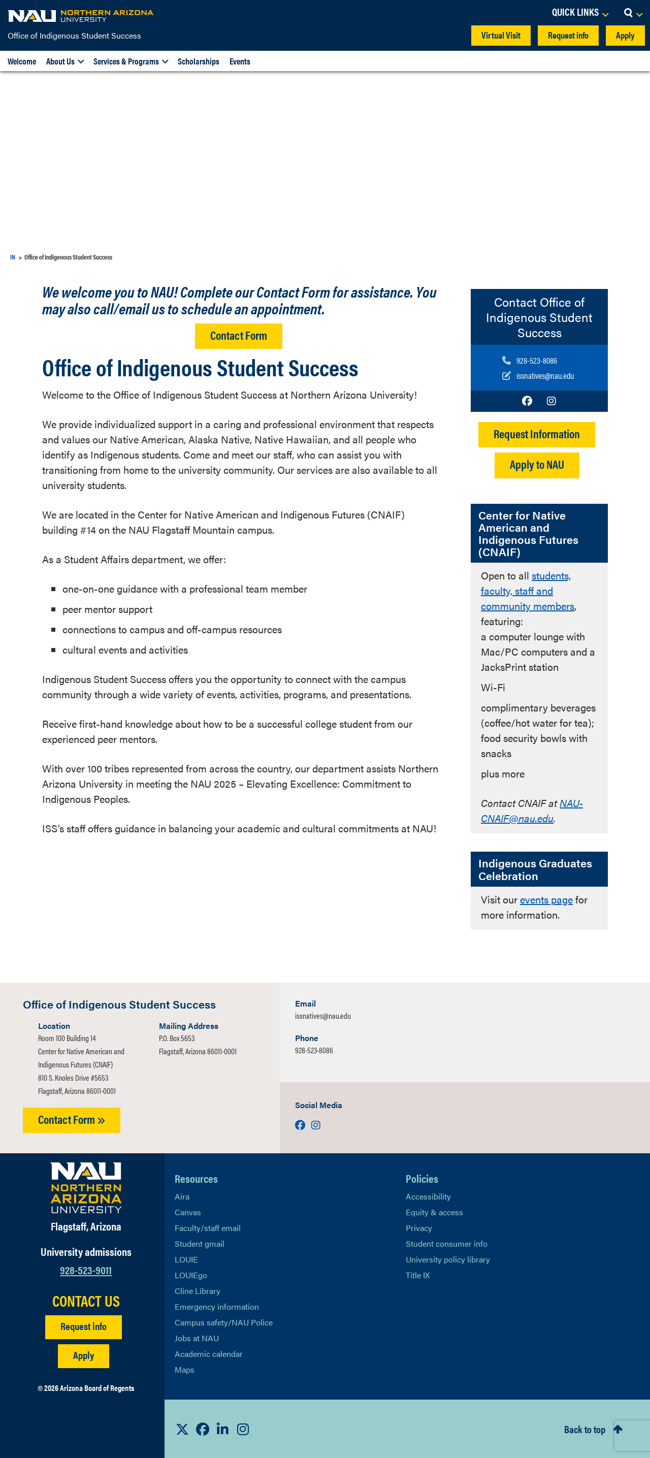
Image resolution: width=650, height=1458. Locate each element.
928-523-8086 (314, 1050)
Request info (568, 34)
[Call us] (538, 360)
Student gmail (199, 1243)
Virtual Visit (501, 34)
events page (546, 899)
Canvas (188, 1212)
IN (12, 257)
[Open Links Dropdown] (580, 12)
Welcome (22, 61)
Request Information (537, 433)
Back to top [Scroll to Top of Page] (584, 1428)
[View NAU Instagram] (243, 1429)
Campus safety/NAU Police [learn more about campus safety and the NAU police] (224, 1322)
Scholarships (198, 61)
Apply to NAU (537, 464)
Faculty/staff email (208, 1228)
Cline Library (197, 1290)
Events (240, 61)
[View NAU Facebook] (202, 1429)
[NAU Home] (81, 15)
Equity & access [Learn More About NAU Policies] (434, 1212)
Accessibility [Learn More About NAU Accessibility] (428, 1196)
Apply (625, 34)
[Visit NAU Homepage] (86, 1187)
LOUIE (186, 1259)
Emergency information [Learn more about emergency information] (217, 1306)
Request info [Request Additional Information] (83, 1325)
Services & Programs (126, 61)
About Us (60, 61)
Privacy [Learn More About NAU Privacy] (419, 1228)
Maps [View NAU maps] (184, 1369)
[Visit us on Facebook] (527, 400)
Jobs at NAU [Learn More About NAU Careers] (197, 1338)
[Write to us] (538, 375)
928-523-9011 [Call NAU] (86, 1269)
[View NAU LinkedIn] (223, 1429)
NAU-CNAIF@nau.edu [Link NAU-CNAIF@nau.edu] (532, 810)
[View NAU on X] (182, 1429)
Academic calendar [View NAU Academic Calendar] (209, 1353)
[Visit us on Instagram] (551, 400)
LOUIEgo (191, 1275)
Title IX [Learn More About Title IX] (418, 1275)
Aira (182, 1196)
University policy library (448, 1259)
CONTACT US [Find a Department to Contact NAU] (86, 1300)
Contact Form (238, 335)
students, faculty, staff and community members (527, 590)
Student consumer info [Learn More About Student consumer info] (447, 1243)
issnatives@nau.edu (323, 1015)
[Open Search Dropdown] (633, 12)
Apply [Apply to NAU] (83, 1354)
